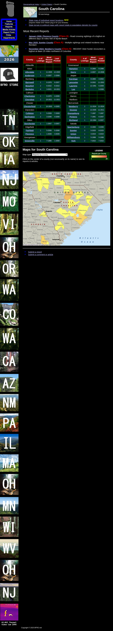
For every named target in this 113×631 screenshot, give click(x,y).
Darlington (30, 117)
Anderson (29, 75)
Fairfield (30, 130)
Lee (73, 89)
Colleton (30, 113)
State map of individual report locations (46, 20)
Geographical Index (31, 4)
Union (73, 134)
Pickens (73, 117)
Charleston (29, 96)
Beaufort (30, 86)
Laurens (73, 86)
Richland (73, 120)
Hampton (73, 69)
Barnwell (30, 82)
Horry (73, 72)
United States (46, 4)
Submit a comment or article (40, 254)
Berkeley (30, 89)
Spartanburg (73, 127)
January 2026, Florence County (44, 36)
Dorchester (29, 124)
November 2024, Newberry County (45, 49)
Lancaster (73, 82)
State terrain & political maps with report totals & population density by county (63, 25)
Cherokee (29, 100)
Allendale (29, 72)
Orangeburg (73, 113)
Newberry (73, 106)
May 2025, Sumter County (41, 42)
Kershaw (73, 79)
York (73, 141)
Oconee (73, 110)
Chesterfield (30, 106)
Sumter (73, 130)
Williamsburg (73, 137)
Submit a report (35, 252)
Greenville (30, 141)
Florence (30, 134)
